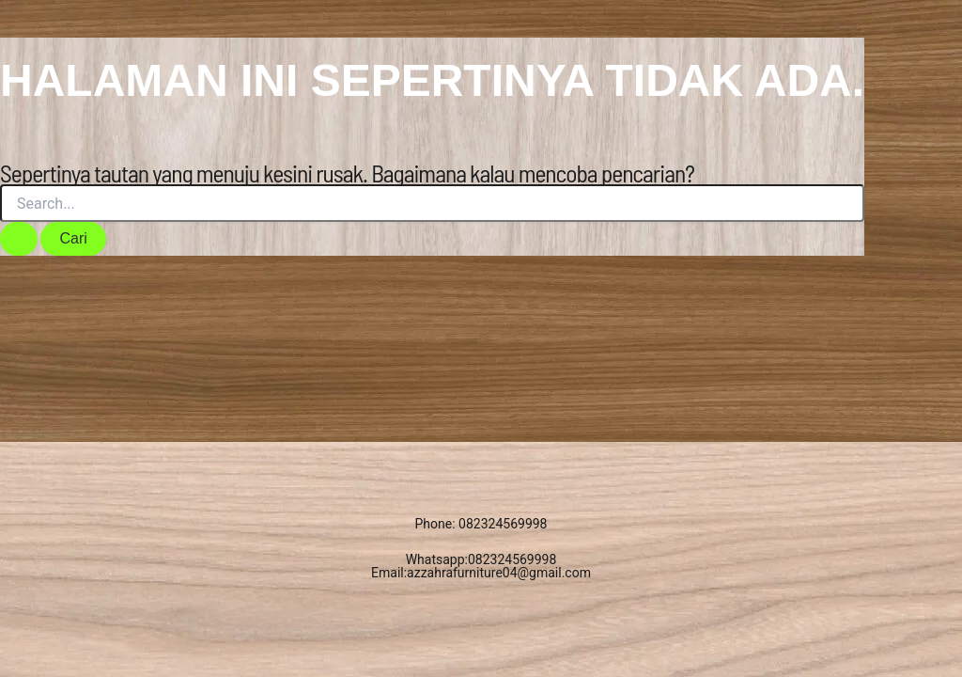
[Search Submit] (19, 239)
